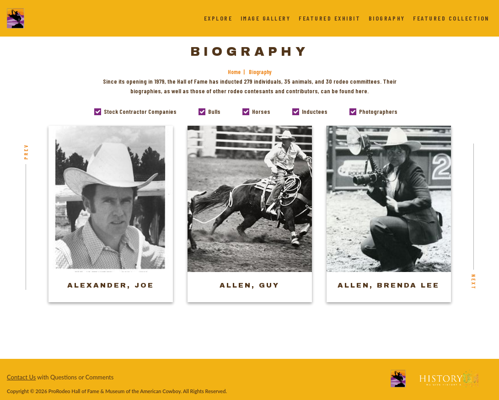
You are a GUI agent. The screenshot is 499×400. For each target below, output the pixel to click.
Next (474, 282)
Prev (25, 152)
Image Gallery (266, 18)
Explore (218, 18)
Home (234, 71)
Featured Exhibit (329, 18)
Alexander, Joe (110, 285)
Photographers (378, 111)
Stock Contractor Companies (140, 111)
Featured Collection (451, 18)
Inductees (314, 111)
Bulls (214, 111)
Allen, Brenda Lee (389, 285)
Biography (387, 18)
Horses (261, 111)
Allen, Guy (249, 285)
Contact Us (21, 377)
